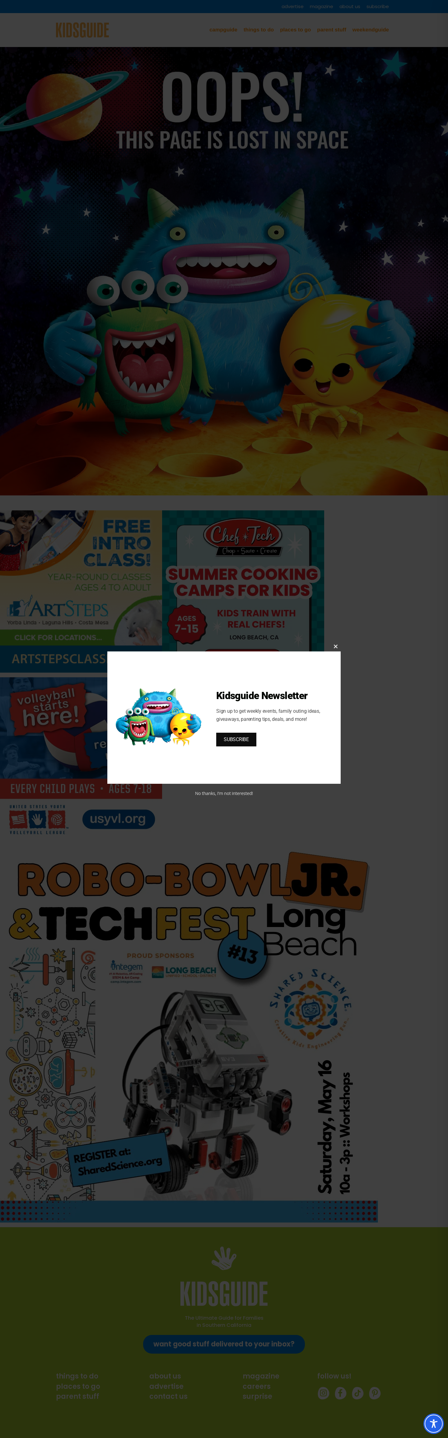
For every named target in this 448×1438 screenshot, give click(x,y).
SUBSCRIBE (236, 739)
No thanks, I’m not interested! (224, 793)
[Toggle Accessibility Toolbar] (433, 1423)
